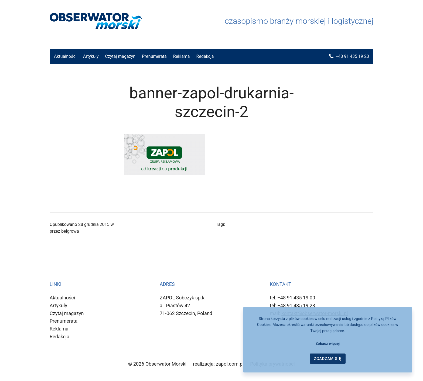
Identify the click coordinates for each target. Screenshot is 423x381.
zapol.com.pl (230, 364)
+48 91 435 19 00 (296, 297)
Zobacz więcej (328, 346)
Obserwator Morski (165, 364)
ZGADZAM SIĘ (327, 361)
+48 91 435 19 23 (352, 56)
